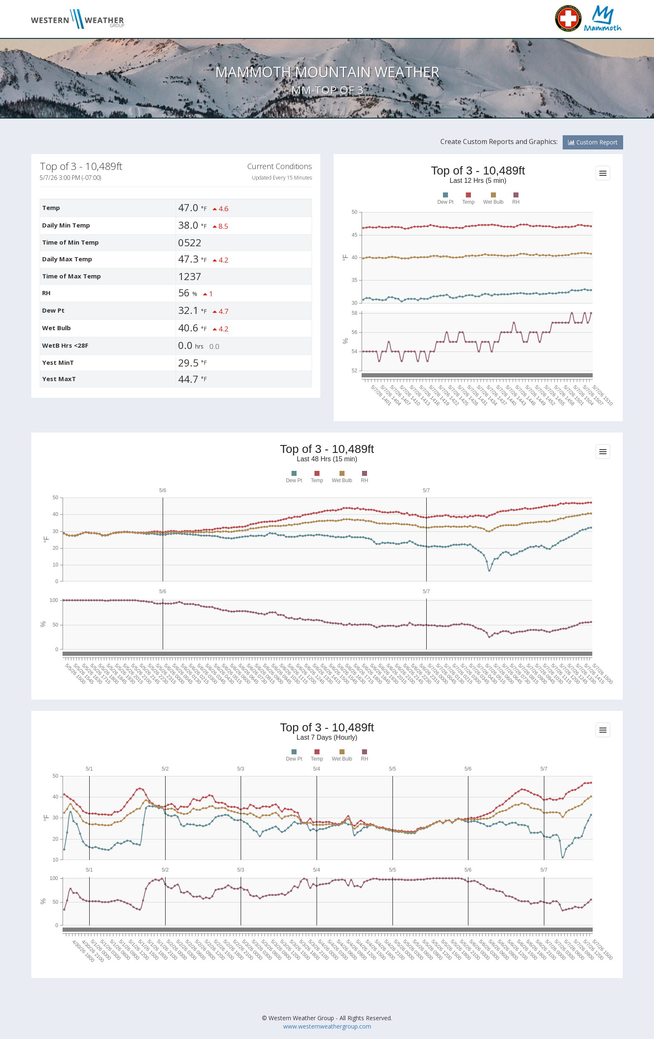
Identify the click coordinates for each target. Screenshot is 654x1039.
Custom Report (593, 142)
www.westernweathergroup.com (327, 1026)
